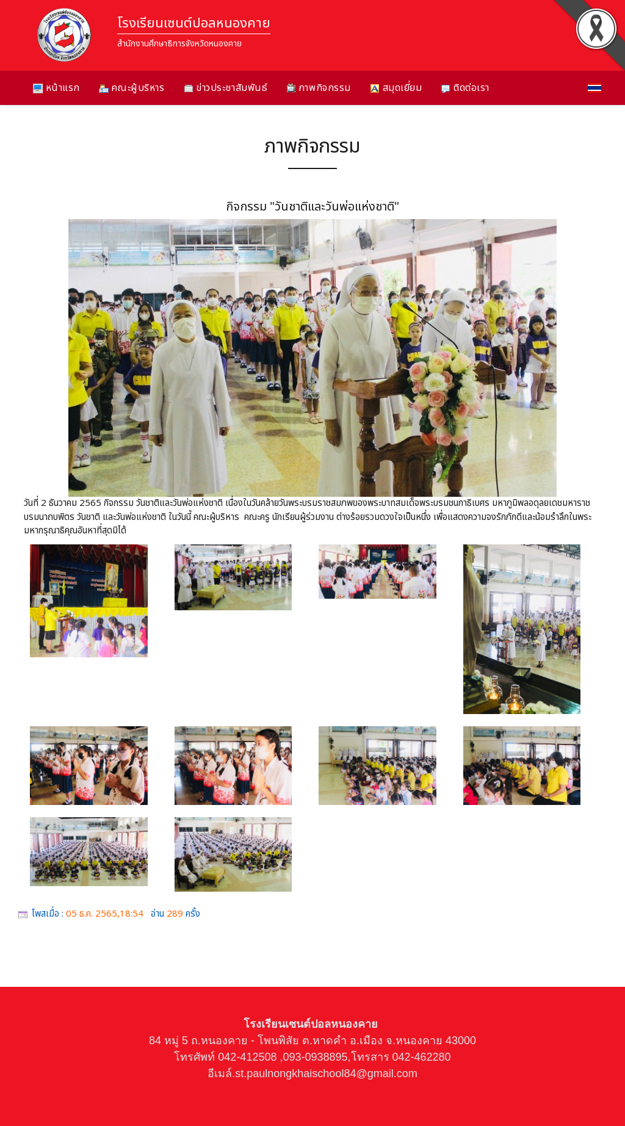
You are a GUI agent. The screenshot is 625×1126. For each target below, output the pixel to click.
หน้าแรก (56, 88)
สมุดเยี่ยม (396, 88)
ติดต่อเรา (465, 88)
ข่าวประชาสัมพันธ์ (226, 88)
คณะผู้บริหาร (132, 88)
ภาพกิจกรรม (318, 88)
